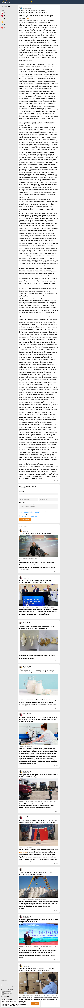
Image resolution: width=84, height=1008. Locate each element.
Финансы (24, 531)
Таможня (24, 623)
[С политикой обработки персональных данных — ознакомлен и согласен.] (19, 515)
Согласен (35, 1003)
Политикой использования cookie (10, 1005)
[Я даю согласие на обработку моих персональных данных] (19, 511)
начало (28, 18)
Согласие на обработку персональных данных (29, 512)
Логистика (25, 8)
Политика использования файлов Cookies (6, 994)
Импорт (24, 578)
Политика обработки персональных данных (6, 992)
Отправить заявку (25, 519)
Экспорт (24, 667)
